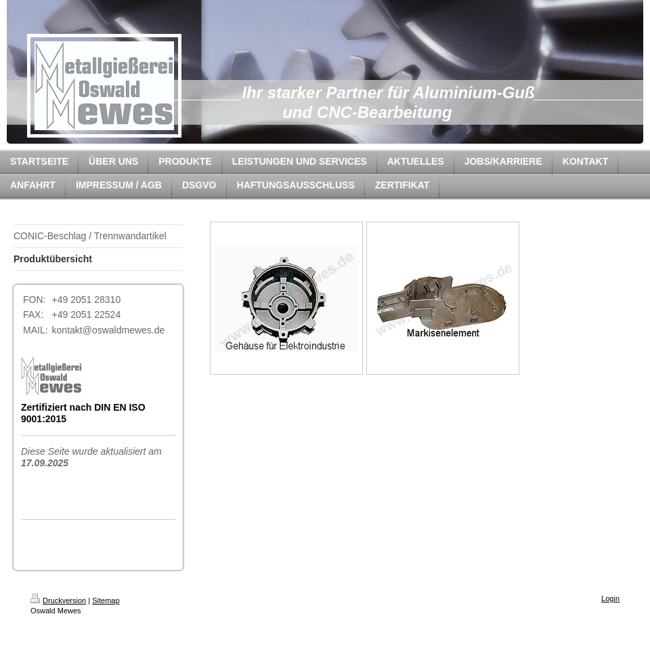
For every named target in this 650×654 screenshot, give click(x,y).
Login (610, 598)
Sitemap (105, 600)
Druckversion (58, 600)
